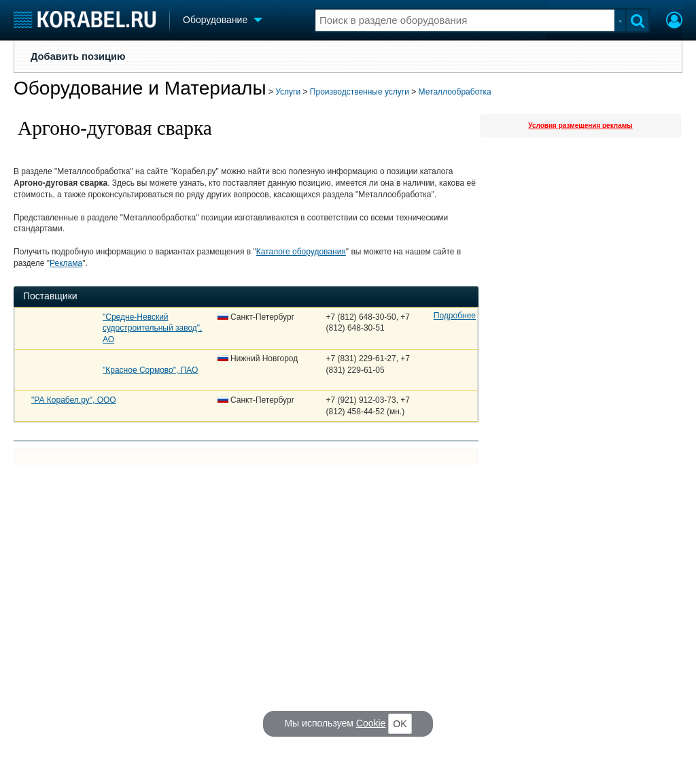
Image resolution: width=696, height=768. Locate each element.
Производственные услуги (359, 92)
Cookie (371, 723)
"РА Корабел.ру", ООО (73, 400)
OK (399, 723)
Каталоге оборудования (301, 251)
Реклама (66, 263)
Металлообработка (455, 92)
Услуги (287, 92)
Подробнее (455, 315)
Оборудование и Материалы (140, 88)
